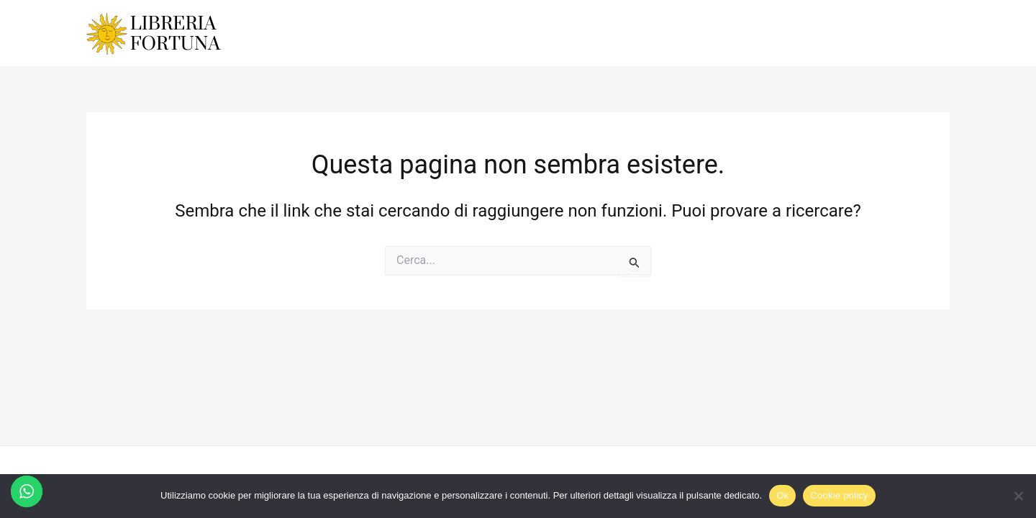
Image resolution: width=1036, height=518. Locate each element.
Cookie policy (839, 495)
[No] (1018, 496)
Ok (782, 495)
